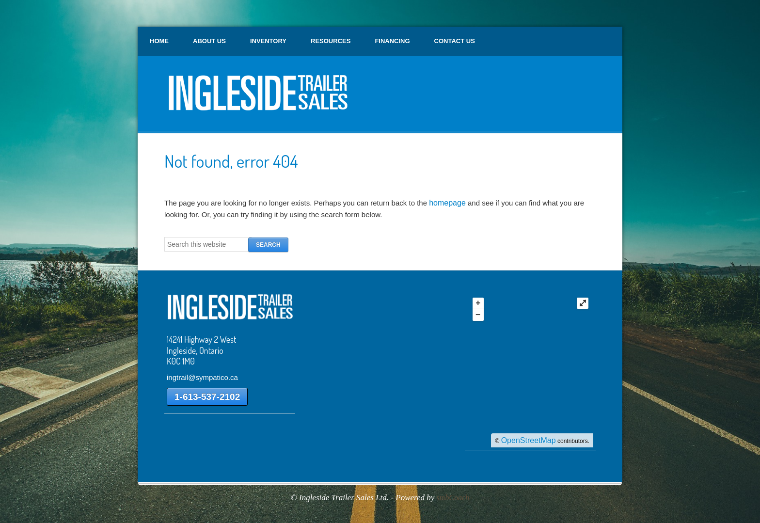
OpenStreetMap (528, 440)
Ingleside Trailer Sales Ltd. (256, 97)
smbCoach (453, 497)
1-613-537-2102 (207, 397)
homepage (447, 203)
